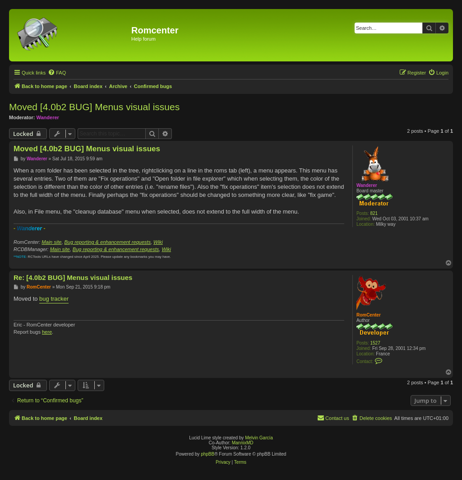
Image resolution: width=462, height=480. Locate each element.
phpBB (207, 454)
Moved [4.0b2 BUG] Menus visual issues (94, 107)
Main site (51, 242)
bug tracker (54, 298)
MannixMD (243, 442)
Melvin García (259, 437)
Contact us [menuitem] (333, 418)
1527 (375, 342)
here (47, 332)
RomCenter (368, 314)
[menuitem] (57, 72)
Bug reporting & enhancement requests (108, 242)
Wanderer (48, 117)
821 (374, 213)
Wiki (158, 242)
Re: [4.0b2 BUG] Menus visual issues (73, 277)
